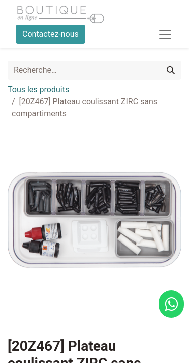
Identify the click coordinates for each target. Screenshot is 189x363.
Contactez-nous (50, 34)
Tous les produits (38, 89)
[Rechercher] (170, 70)
